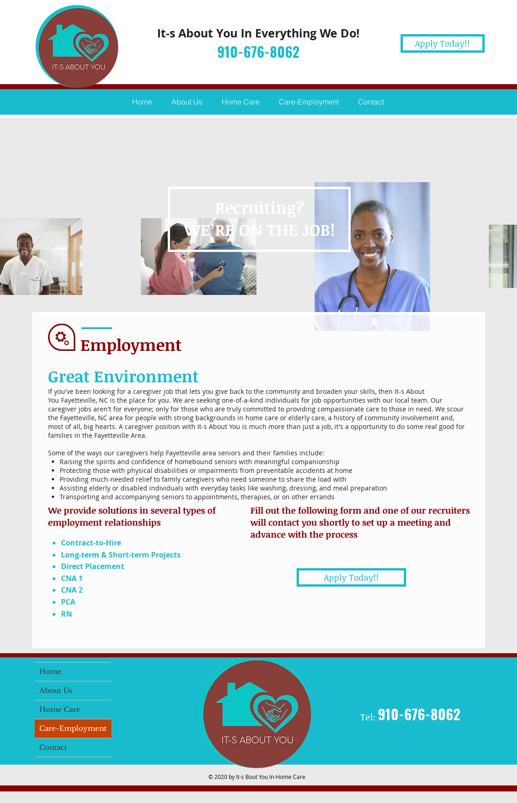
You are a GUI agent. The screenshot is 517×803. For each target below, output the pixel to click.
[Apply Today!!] (443, 43)
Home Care (59, 709)
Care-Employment (73, 728)
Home (50, 671)
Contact (53, 747)
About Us (55, 690)
